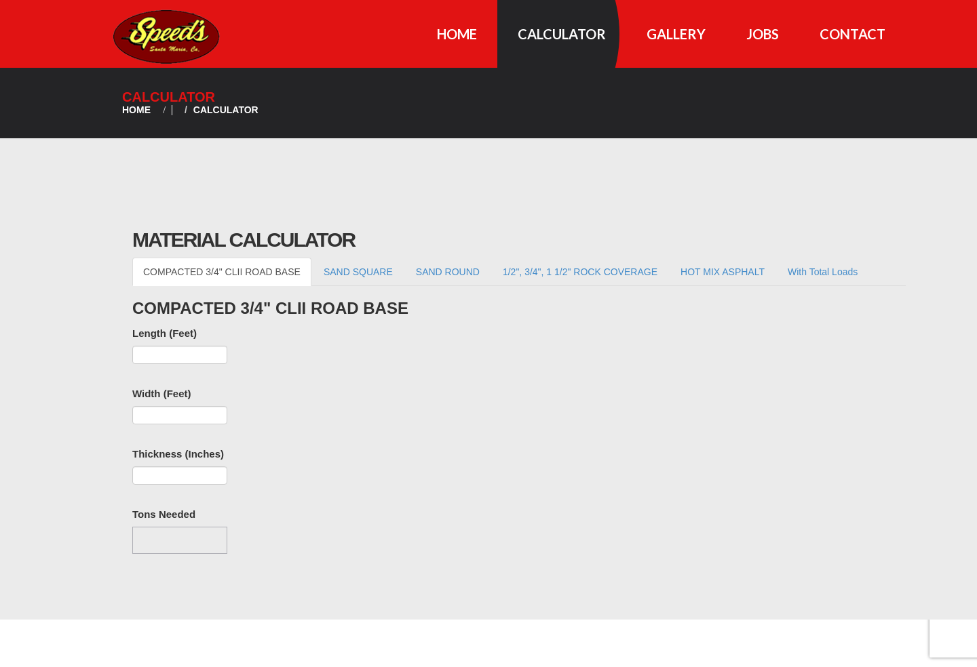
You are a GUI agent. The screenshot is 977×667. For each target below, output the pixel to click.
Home (457, 34)
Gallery (676, 34)
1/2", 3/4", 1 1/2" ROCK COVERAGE (580, 271)
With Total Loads (823, 271)
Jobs (762, 34)
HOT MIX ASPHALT (723, 271)
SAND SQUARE (358, 271)
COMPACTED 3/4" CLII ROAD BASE (222, 271)
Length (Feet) (164, 333)
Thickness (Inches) (178, 454)
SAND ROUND (448, 271)
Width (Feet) (161, 393)
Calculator (562, 34)
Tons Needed (163, 514)
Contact (852, 34)
